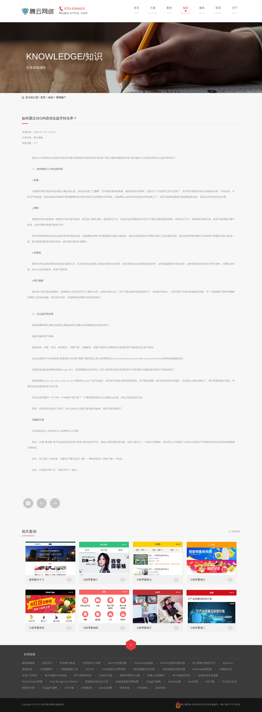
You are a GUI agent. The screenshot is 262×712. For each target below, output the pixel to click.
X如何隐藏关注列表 (144, 669)
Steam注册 (174, 681)
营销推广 (61, 97)
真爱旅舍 (27, 669)
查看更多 (235, 531)
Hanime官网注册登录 (172, 663)
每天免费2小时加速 (56, 675)
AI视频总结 (225, 669)
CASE (169, 13)
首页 (42, 97)
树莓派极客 (28, 663)
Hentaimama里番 (32, 681)
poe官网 (193, 681)
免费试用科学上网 (130, 675)
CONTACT (218, 13)
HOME (136, 13)
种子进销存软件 (83, 675)
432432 (90, 669)
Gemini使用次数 (117, 663)
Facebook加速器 (143, 663)
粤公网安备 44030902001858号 (196, 704)
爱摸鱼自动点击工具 (96, 681)
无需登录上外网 (91, 663)
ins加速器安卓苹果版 (114, 669)
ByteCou (228, 663)
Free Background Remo (64, 681)
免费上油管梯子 (156, 675)
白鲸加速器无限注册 (173, 669)
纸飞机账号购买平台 (203, 663)
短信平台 (47, 663)
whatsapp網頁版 (202, 669)
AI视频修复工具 (69, 669)
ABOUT (234, 13)
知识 (50, 97)
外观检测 (86, 687)
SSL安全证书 (229, 681)
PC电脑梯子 (46, 669)
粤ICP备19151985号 (230, 704)
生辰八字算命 (29, 675)
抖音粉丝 (125, 687)
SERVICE (202, 13)
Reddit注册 (105, 675)
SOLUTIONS (152, 13)
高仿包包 (160, 687)
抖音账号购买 (67, 663)
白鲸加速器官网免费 (127, 681)
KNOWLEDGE (185, 13)
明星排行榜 (28, 687)
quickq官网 (105, 687)
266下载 (210, 681)
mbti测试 (142, 687)
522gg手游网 (153, 681)
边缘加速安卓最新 (208, 675)
